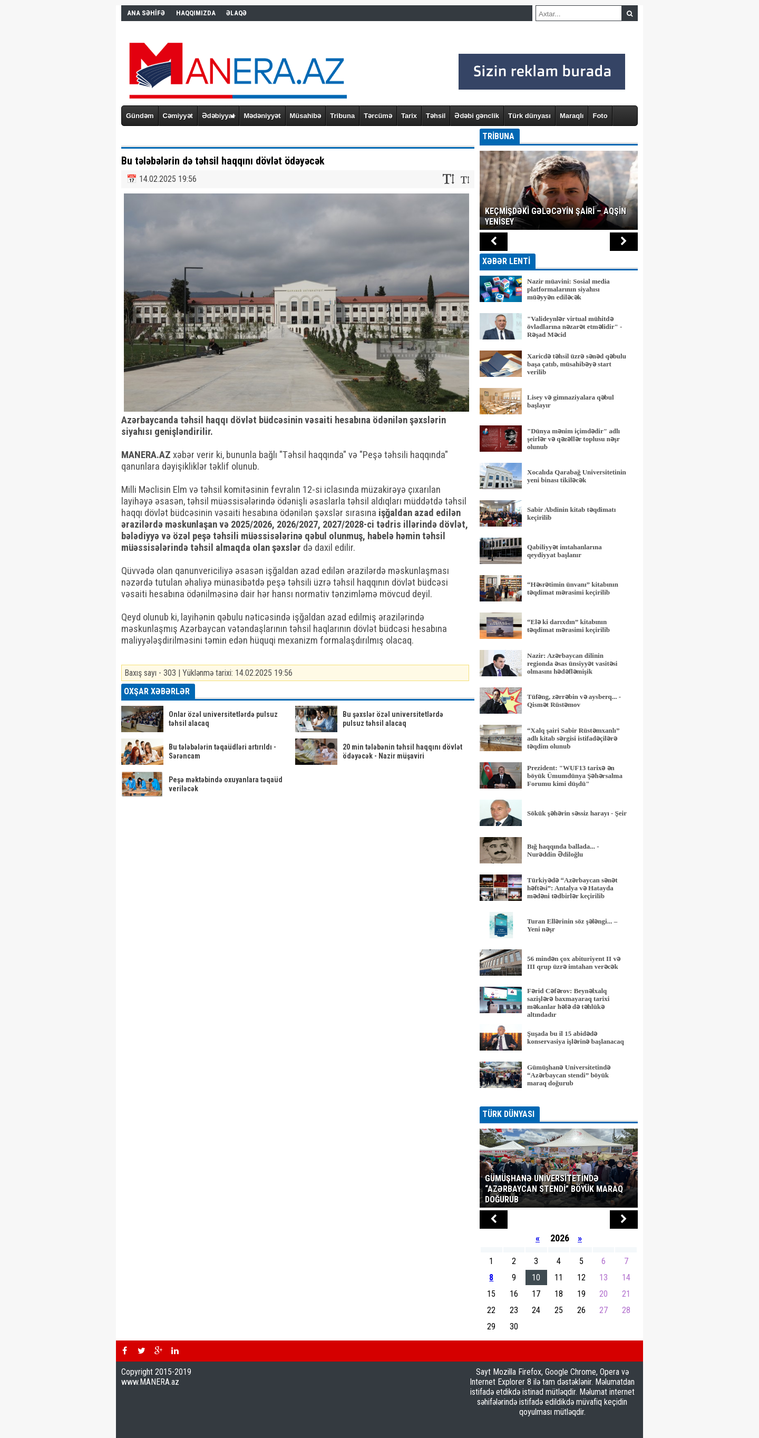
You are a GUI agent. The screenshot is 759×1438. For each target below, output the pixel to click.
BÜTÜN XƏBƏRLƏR (559, 1099)
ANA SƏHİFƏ (146, 13)
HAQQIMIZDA (196, 13)
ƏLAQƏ (236, 13)
